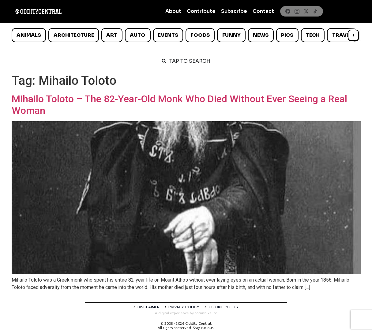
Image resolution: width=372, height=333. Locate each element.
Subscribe (234, 11)
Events (168, 35)
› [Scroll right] (353, 35)
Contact (263, 11)
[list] (186, 35)
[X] (306, 11)
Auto (137, 35)
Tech (313, 35)
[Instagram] (297, 11)
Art (111, 35)
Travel (342, 35)
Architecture (74, 35)
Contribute (201, 11)
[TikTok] (315, 11)
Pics (287, 35)
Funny (231, 35)
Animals (29, 35)
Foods (200, 35)
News (261, 35)
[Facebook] (287, 11)
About (173, 11)
